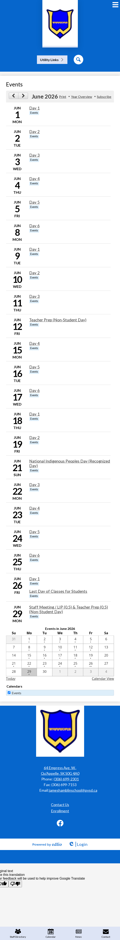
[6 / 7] (13, 648)
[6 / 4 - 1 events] (75, 639)
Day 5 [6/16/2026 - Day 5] (34, 367)
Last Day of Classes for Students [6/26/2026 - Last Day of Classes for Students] (58, 591)
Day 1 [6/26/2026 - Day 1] (34, 579)
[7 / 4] (106, 672)
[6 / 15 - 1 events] (29, 656)
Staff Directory (18, 933)
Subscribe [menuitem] (104, 97)
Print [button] (62, 97)
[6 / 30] (44, 672)
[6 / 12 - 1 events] (90, 648)
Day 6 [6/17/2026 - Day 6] (34, 390)
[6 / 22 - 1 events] (29, 664)
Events (16, 693)
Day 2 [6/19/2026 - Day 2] (34, 437)
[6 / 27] (106, 664)
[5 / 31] (13, 639)
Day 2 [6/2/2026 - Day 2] (34, 131)
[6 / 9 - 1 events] (44, 648)
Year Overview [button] (81, 97)
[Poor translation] (15, 883)
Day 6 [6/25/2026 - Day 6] (34, 555)
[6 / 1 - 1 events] (29, 639)
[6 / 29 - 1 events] (29, 672)
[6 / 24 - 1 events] (60, 664)
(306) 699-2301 (66, 779)
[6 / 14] (13, 656)
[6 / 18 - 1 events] (75, 656)
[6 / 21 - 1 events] (13, 664)
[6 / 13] (106, 648)
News (78, 933)
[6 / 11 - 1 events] (75, 648)
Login (77, 844)
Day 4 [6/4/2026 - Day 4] (34, 178)
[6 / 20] (106, 656)
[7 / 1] (60, 672)
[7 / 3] (90, 672)
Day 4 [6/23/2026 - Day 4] (34, 508)
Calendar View (103, 678)
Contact (105, 933)
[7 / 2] (75, 672)
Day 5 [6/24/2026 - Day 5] (34, 531)
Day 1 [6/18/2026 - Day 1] (34, 414)
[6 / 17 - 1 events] (60, 656)
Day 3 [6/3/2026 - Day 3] (34, 155)
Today (10, 678)
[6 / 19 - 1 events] (90, 656)
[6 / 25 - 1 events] (75, 664)
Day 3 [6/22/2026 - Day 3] (34, 484)
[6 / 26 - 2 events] (90, 664)
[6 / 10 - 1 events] (60, 648)
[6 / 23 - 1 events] (44, 664)
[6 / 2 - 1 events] (44, 639)
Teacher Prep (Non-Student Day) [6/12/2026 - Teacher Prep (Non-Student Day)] (57, 320)
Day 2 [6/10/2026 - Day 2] (34, 273)
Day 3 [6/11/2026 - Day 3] (34, 296)
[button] (52, 59)
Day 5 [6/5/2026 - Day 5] (34, 202)
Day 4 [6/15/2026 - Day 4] (34, 343)
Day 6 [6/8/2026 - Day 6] (34, 225)
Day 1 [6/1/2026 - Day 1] (34, 108)
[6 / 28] (13, 672)
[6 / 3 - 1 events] (60, 639)
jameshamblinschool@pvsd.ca (73, 790)
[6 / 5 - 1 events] (90, 639)
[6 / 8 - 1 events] (29, 648)
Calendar (50, 933)
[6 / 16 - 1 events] (44, 656)
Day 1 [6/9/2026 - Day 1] (34, 249)
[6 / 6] (106, 639)
